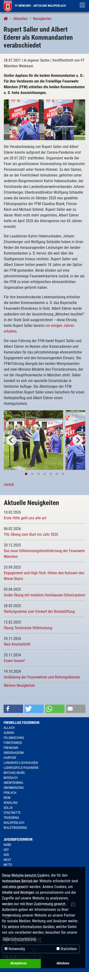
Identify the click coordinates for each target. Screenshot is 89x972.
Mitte (8, 865)
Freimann (11, 748)
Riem (7, 798)
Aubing (9, 733)
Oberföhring (13, 783)
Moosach (11, 778)
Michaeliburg (14, 773)
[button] (13, 709)
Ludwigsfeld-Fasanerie (21, 768)
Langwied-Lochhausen (21, 763)
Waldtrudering (15, 828)
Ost (6, 850)
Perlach (10, 793)
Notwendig (15, 949)
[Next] (77, 440)
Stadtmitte (12, 813)
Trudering (11, 818)
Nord (7, 845)
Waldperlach (14, 823)
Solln (8, 808)
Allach (9, 728)
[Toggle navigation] (82, 5)
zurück (9, 484)
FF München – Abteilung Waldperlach (35, 5)
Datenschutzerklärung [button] (19, 939)
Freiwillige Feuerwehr (21, 723)
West (7, 860)
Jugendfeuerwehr (18, 839)
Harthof (10, 758)
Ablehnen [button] (62, 963)
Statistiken (66, 949)
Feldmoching (14, 738)
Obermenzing (14, 788)
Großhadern (14, 753)
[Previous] (11, 440)
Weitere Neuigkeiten (19, 685)
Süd (6, 855)
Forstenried (13, 743)
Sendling (11, 803)
